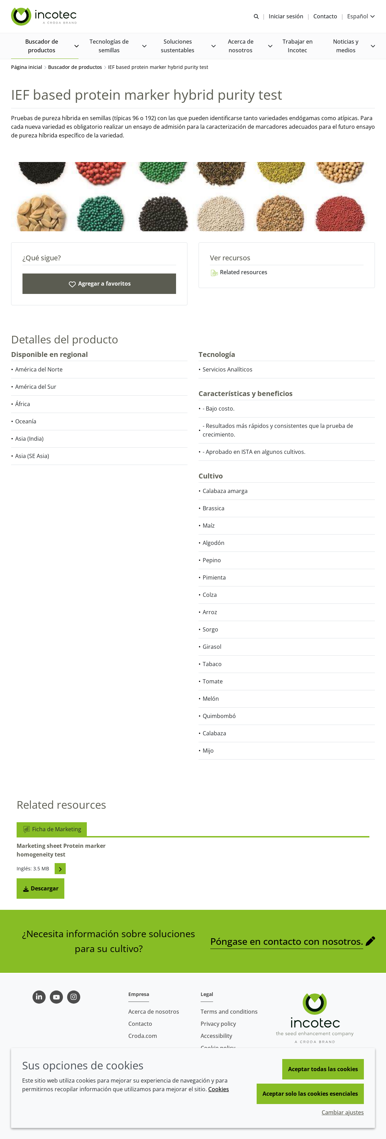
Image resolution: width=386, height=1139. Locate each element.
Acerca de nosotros (153, 1011)
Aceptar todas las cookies (323, 1069)
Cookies (218, 1089)
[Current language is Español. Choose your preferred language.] (361, 16)
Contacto (140, 1024)
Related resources (238, 273)
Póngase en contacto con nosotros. (286, 941)
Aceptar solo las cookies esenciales (310, 1093)
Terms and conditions (229, 1011)
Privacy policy (218, 1024)
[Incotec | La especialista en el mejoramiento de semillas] (44, 17)
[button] (45, 46)
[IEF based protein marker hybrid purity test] (99, 284)
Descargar (40, 889)
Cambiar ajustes (343, 1112)
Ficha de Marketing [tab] (51, 830)
